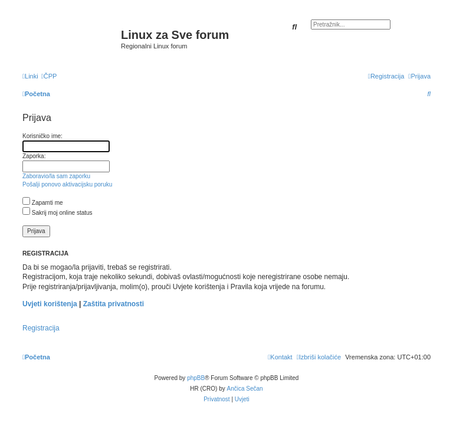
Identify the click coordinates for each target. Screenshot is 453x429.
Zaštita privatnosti (113, 304)
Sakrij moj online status (57, 212)
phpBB (196, 378)
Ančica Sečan (245, 388)
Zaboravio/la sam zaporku (56, 176)
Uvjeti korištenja (49, 304)
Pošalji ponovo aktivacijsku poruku (67, 184)
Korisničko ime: (42, 136)
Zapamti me (42, 202)
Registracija (41, 328)
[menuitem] (49, 76)
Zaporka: (33, 156)
